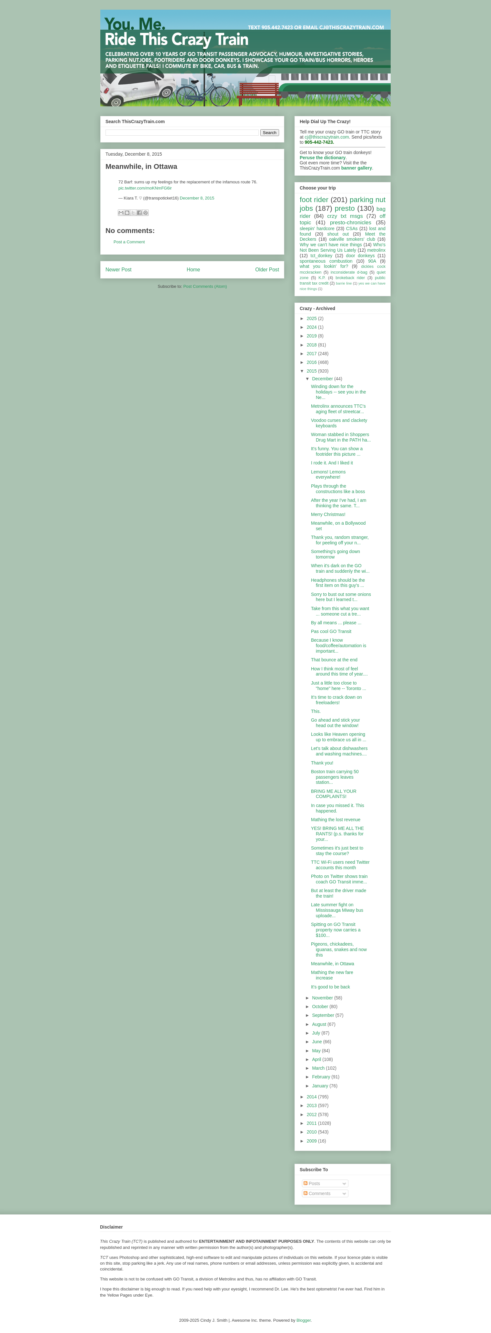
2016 (312, 362)
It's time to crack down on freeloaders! (336, 700)
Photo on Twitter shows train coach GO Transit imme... (339, 879)
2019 (312, 335)
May (317, 1050)
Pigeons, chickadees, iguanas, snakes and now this (339, 949)
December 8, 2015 (197, 198)
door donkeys (360, 255)
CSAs (352, 228)
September (323, 1015)
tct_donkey (322, 255)
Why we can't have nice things (331, 244)
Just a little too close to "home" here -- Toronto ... (338, 685)
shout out (338, 234)
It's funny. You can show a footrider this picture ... (337, 451)
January (320, 1085)
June (317, 1041)
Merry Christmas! (328, 514)
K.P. (322, 278)
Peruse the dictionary (323, 157)
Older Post (267, 269)
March (319, 1068)
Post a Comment (129, 241)
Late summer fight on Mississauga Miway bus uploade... (337, 910)
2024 (312, 327)
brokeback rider (350, 278)
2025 (312, 318)
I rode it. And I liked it (332, 462)
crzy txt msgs (345, 216)
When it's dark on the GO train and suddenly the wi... (340, 568)
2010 (312, 1131)
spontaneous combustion (326, 261)
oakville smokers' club (352, 239)
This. (316, 711)
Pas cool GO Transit (331, 631)
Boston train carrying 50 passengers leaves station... (335, 777)
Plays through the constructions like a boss (338, 488)
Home (193, 269)
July (316, 1033)
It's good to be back (330, 986)
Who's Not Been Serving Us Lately (343, 247)
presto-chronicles (350, 222)
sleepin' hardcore (317, 228)
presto (345, 208)
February (321, 1076)
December (323, 378)
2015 (312, 371)
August (319, 1024)
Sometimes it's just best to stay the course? (337, 850)
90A (372, 261)
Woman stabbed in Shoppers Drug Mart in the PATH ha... (341, 437)
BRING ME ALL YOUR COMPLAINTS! (333, 794)
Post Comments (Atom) (205, 286)
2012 (312, 1114)
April (317, 1059)
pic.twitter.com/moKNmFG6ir (145, 188)
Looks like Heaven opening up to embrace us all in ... (338, 737)
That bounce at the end (334, 659)
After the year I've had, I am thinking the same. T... (338, 503)
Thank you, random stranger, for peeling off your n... (340, 540)
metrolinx (376, 250)
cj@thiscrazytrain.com (327, 137)
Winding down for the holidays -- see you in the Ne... (338, 392)
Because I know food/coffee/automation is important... (338, 645)
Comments (317, 1193)
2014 (312, 1096)
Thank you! (322, 762)
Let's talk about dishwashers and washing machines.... (339, 751)
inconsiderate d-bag (349, 272)
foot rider (314, 200)
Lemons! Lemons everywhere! (328, 474)
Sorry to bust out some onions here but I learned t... (341, 597)
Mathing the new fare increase (332, 975)
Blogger (303, 1320)
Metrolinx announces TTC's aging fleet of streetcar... (338, 409)
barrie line (344, 283)
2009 (312, 1140)
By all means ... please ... (336, 622)
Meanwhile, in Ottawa (332, 963)
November (323, 997)
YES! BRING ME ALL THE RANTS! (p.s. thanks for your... (337, 834)
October (320, 1006)
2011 (312, 1123)
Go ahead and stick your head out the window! (335, 722)
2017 (312, 353)
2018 (312, 344)
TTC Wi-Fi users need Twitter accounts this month (340, 865)
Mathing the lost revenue (335, 819)
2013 (312, 1105)
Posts (312, 1183)
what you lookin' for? (324, 266)
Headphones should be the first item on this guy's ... (338, 583)
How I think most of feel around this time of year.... (339, 671)
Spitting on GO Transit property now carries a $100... (336, 930)
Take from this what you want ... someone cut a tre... (340, 611)
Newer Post (118, 269)
